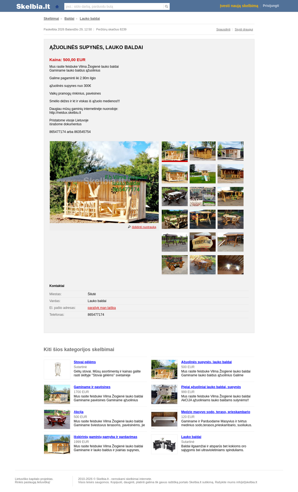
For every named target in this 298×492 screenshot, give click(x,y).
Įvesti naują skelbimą (239, 6)
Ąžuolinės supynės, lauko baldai (206, 362)
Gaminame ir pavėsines (92, 387)
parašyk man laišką (102, 308)
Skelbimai (51, 19)
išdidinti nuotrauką (144, 227)
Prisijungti (271, 6)
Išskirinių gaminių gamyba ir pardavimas (105, 437)
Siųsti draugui (244, 29)
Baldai (69, 19)
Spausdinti (223, 29)
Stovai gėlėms (85, 362)
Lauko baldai (90, 19)
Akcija (78, 412)
